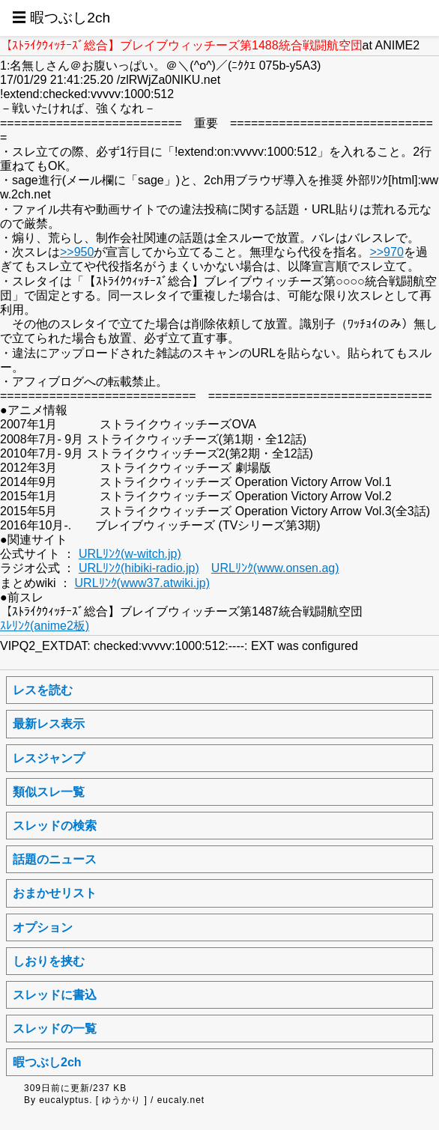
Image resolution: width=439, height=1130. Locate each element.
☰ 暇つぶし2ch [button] (61, 17)
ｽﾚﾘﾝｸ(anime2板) (44, 625)
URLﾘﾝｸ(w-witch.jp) (130, 553)
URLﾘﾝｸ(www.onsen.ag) (275, 568)
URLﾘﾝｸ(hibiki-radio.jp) (139, 568)
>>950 (77, 252)
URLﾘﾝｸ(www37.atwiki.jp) (142, 583)
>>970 (386, 252)
